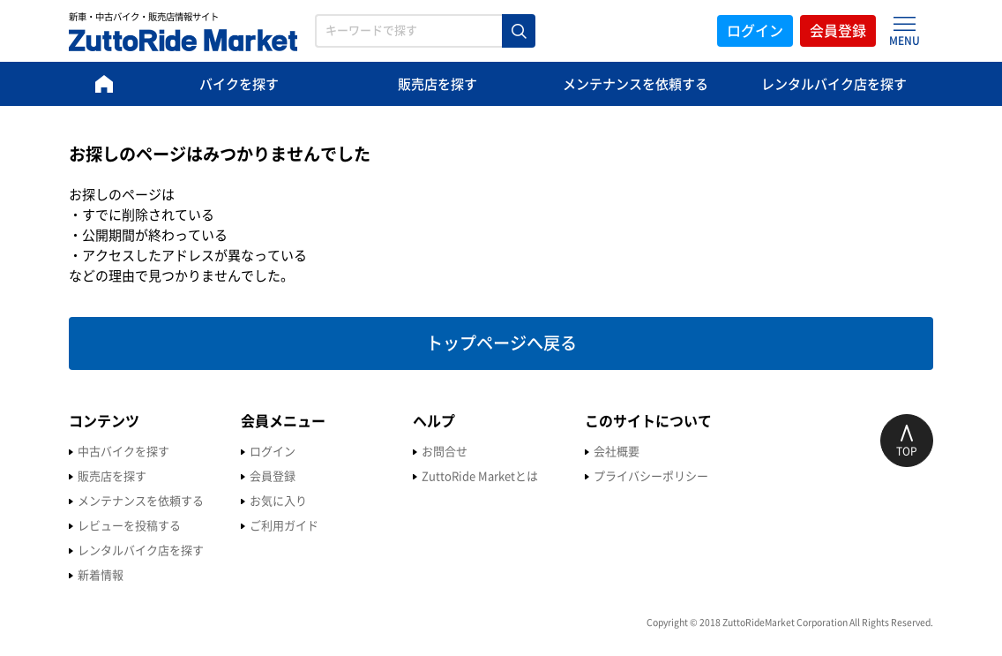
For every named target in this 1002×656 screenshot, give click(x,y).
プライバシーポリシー (651, 476)
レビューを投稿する (129, 526)
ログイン (755, 31)
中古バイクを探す (123, 451)
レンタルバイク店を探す (834, 84)
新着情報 (100, 575)
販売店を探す (437, 84)
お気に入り (278, 501)
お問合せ (444, 451)
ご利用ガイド (284, 526)
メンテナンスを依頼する (635, 84)
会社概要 (616, 451)
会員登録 (838, 31)
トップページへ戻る (501, 343)
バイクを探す (239, 84)
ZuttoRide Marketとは (480, 476)
